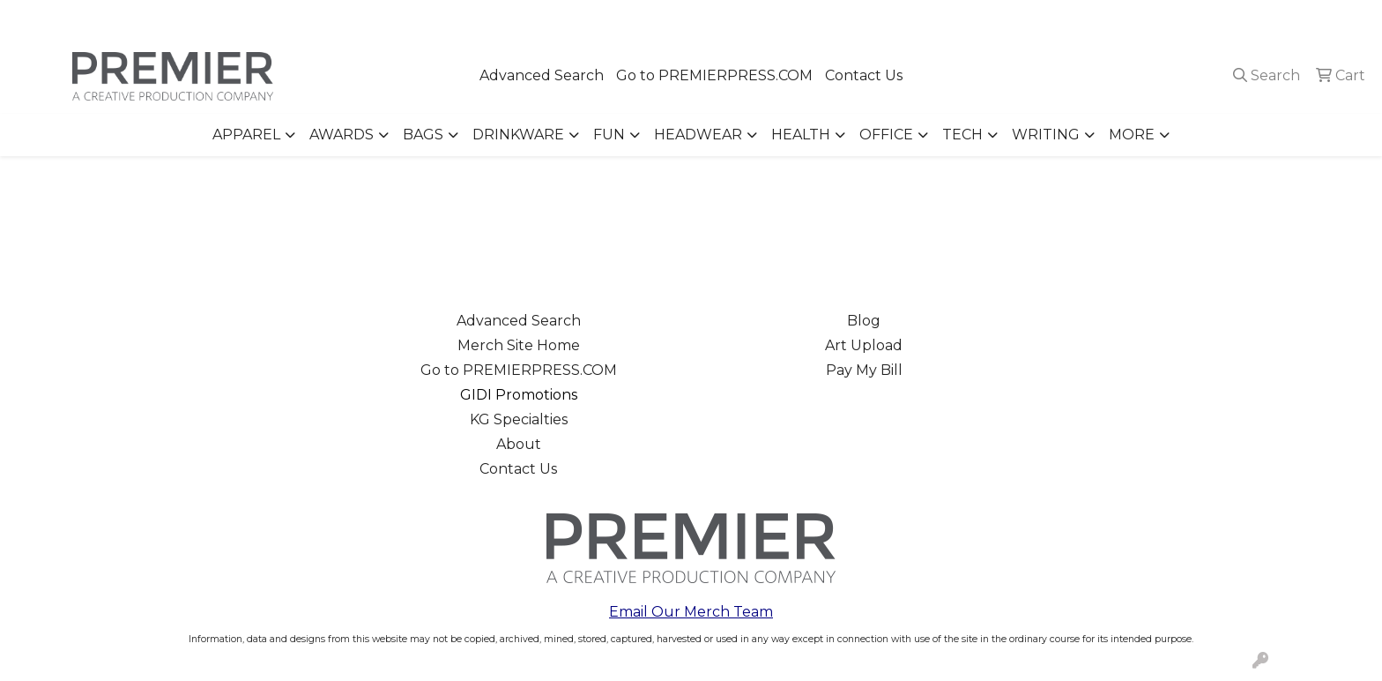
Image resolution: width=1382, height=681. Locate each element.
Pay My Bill (864, 370)
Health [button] (800, 134)
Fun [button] (609, 134)
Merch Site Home (518, 345)
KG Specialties (519, 419)
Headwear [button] (698, 134)
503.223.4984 (1114, 19)
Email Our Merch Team (691, 611)
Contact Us (864, 75)
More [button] (1132, 134)
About (518, 444)
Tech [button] (962, 134)
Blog (863, 320)
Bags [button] (423, 134)
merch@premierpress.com (1268, 19)
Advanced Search (541, 75)
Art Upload (864, 345)
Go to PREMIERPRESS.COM (714, 75)
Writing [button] (1046, 134)
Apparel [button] (246, 134)
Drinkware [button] (518, 134)
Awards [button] (341, 134)
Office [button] (886, 134)
